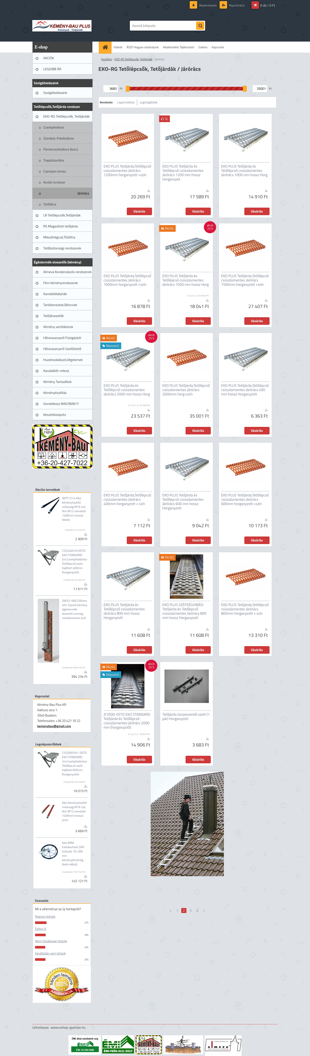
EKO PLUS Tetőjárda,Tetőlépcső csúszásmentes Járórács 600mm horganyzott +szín (245, 499)
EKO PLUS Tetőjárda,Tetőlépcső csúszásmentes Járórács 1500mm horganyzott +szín (245, 280)
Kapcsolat (218, 47)
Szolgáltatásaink (55, 92)
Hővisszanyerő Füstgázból (62, 337)
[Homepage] (107, 47)
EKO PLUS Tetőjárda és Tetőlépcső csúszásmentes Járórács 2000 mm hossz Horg (127, 389)
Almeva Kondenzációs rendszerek (67, 271)
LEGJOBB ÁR (52, 69)
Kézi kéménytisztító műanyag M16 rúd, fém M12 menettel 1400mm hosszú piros (74, 811)
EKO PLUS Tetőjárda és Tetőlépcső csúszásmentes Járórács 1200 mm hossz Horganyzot (182, 172)
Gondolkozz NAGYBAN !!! (61, 403)
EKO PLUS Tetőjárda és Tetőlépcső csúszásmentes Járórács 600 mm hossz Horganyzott (182, 501)
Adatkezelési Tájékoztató (178, 47)
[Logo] (61, 25)
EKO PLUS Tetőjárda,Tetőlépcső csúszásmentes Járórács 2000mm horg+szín (186, 389)
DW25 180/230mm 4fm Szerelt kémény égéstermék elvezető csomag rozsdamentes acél (74, 609)
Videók (118, 47)
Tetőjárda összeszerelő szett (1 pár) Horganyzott (186, 716)
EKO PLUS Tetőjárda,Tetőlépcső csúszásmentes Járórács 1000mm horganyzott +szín (127, 280)
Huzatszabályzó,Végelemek (63, 359)
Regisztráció (236, 5)
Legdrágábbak (149, 102)
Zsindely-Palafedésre (58, 138)
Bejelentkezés (207, 5)
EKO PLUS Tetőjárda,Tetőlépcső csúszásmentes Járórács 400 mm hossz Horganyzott (245, 389)
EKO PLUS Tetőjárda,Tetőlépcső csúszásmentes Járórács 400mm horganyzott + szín (127, 499)
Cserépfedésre (53, 127)
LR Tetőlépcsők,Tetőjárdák (62, 215)
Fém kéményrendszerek (60, 282)
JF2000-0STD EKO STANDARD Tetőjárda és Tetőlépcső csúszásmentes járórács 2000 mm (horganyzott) (127, 720)
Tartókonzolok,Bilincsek (60, 304)
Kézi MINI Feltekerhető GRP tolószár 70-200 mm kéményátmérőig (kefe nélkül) (73, 853)
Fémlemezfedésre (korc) (60, 149)
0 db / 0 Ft (267, 5)
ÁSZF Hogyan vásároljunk (143, 47)
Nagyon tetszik (45, 916)
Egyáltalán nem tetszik (50, 953)
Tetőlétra (49, 204)
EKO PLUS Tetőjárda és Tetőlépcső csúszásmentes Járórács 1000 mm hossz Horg (244, 170)
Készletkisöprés (54, 414)
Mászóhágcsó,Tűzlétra (59, 237)
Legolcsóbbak (126, 102)
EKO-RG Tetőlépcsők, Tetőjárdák (66, 116)
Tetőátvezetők (53, 315)
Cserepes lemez (54, 171)
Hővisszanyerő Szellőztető (62, 348)
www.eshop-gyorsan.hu (68, 1027)
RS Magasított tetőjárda (60, 226)
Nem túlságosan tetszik (51, 941)
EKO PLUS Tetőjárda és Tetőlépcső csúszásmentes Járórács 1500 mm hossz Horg (185, 280)
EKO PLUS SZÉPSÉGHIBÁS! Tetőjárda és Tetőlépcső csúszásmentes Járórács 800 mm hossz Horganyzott (184, 611)
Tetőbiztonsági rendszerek (62, 248)
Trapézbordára (53, 160)
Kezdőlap (106, 59)
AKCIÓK (48, 58)
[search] (200, 26)
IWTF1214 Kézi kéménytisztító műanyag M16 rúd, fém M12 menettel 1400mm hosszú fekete (74, 509)
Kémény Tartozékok (57, 381)
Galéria (202, 47)
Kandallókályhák (55, 293)
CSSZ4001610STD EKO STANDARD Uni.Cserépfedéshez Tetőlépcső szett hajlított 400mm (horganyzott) (74, 561)
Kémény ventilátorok (58, 326)
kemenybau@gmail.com (54, 726)
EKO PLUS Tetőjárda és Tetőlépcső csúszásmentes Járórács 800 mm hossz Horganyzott (124, 611)
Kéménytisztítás (55, 392)
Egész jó (40, 928)
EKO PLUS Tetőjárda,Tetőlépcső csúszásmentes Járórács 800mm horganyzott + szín (245, 609)
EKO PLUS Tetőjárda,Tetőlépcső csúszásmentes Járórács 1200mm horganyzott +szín (127, 170)
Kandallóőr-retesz (56, 370)
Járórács (83, 193)
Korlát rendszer (54, 182)
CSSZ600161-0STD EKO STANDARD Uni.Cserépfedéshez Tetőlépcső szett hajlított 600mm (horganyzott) (74, 763)
